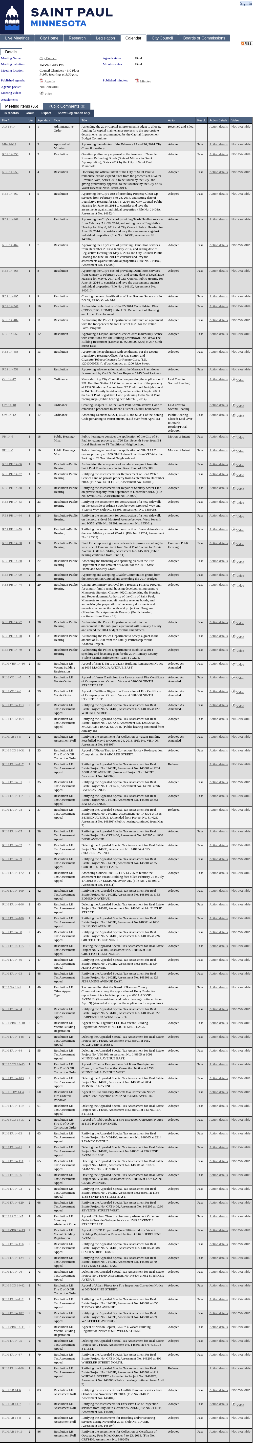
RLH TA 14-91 (12, 1147)
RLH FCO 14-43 (13, 1064)
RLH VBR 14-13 (13, 1230)
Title (84, 120)
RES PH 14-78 (12, 636)
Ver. (31, 120)
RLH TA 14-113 (12, 705)
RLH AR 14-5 (11, 736)
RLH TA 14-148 (13, 1036)
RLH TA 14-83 (12, 1133)
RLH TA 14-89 (12, 959)
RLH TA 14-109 (13, 890)
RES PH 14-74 (12, 584)
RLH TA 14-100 (13, 918)
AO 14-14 (9, 126)
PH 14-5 (7, 436)
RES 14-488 (10, 351)
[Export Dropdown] (46, 113)
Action (172, 120)
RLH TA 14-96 (12, 1271)
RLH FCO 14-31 (13, 750)
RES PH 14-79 (12, 649)
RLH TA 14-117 (12, 764)
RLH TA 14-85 (12, 831)
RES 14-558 (10, 154)
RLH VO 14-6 (11, 691)
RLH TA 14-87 (12, 1354)
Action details (218, 126)
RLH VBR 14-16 (13, 663)
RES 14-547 (10, 306)
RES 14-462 (10, 245)
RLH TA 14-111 (12, 1161)
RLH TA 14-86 (12, 1175)
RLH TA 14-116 (12, 1244)
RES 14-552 (10, 334)
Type (57, 120)
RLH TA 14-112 (12, 1299)
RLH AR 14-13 (12, 1431)
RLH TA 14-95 (12, 1340)
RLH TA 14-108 (13, 1368)
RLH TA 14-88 (12, 932)
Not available (49, 87)
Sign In (246, 3)
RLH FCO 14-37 (13, 1119)
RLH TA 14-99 (12, 859)
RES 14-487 (10, 320)
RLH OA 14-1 (11, 987)
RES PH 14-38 (12, 488)
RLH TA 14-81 (12, 782)
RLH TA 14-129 (13, 1202)
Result (201, 120)
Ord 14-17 (9, 379)
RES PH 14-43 (12, 501)
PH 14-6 (7, 450)
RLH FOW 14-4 (13, 1092)
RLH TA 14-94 (12, 1009)
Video (48, 94)
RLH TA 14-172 (13, 873)
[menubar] (47, 113)
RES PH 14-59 (12, 529)
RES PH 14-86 (12, 464)
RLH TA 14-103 (13, 1078)
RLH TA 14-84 (12, 1050)
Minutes (145, 81)
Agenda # (43, 120)
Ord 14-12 (9, 415)
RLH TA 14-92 (12, 1188)
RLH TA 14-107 (13, 1313)
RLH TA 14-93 (12, 973)
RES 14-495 (10, 296)
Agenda (49, 81)
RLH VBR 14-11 (13, 1327)
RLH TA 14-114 (12, 796)
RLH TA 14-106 (13, 904)
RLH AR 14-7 (11, 1404)
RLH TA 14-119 (12, 1106)
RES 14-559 (10, 172)
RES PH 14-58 (12, 543)
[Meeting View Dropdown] (74, 113)
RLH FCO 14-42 (13, 1285)
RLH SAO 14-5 (12, 1216)
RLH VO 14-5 (11, 677)
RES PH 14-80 (12, 561)
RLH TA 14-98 (12, 809)
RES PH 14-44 (12, 515)
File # (5, 120)
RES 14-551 (10, 369)
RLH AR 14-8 (11, 1417)
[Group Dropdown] (30, 113)
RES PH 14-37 (12, 474)
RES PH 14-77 (12, 622)
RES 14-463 (10, 270)
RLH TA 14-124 (13, 1258)
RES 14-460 (10, 193)
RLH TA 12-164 (13, 719)
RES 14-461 (10, 219)
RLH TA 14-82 (12, 845)
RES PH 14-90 (12, 574)
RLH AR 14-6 (11, 1390)
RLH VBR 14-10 (13, 1023)
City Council (48, 58)
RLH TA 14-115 (12, 946)
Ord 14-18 (9, 405)
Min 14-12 (9, 144)
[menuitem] (11, 113)
